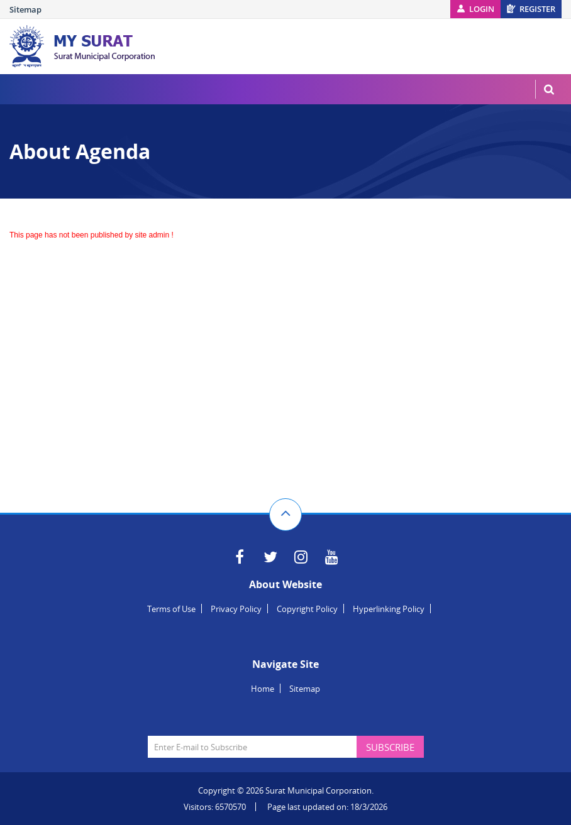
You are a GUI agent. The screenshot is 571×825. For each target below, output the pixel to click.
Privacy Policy (236, 609)
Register (537, 8)
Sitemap (25, 9)
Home (262, 688)
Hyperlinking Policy (388, 609)
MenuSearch (549, 89)
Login (481, 8)
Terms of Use (171, 609)
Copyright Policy (307, 609)
